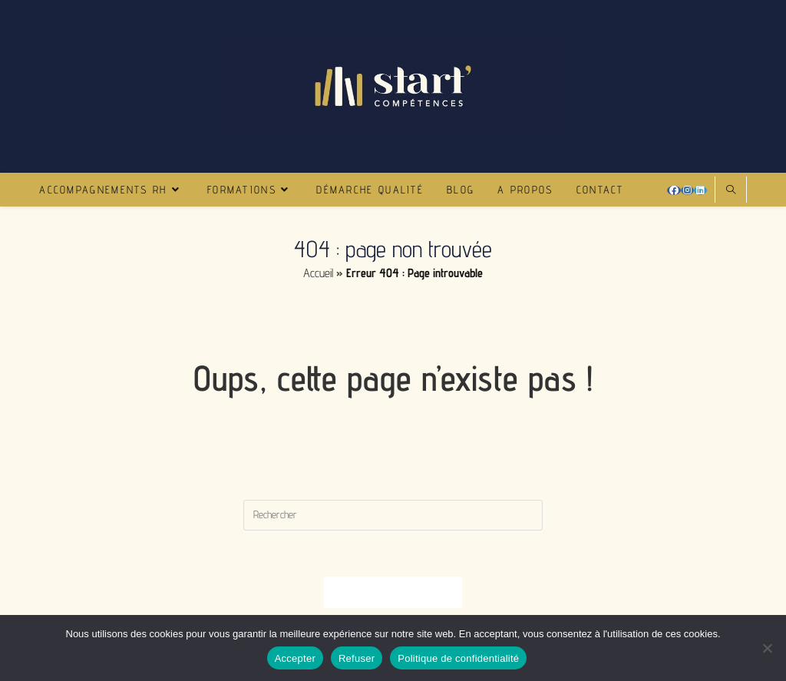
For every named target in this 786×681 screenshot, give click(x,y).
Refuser (357, 658)
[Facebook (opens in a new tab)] (674, 190)
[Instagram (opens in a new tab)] (687, 190)
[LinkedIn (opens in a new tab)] (700, 190)
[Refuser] (766, 648)
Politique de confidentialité (458, 658)
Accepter (295, 658)
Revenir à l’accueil (393, 592)
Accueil (318, 273)
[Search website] (730, 190)
